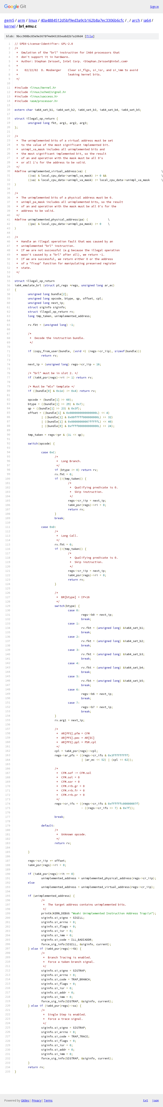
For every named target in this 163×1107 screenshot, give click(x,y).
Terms (48, 1100)
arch (136, 20)
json (155, 1100)
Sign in (154, 7)
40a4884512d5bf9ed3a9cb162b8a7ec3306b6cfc (82, 20)
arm (21, 20)
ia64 (147, 20)
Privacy (36, 1100)
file (89, 36)
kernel (9, 26)
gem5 (9, 20)
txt (145, 1100)
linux (33, 20)
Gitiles (25, 1100)
